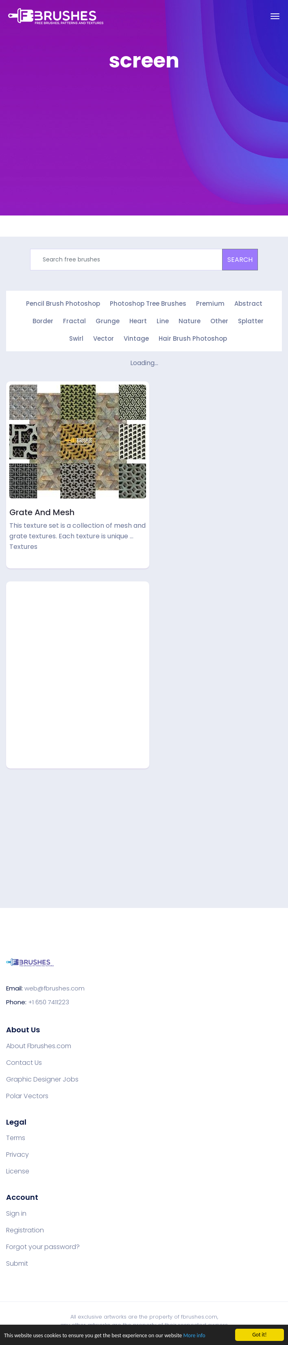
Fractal (74, 321)
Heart (138, 321)
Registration (25, 1230)
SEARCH (240, 259)
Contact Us (24, 1063)
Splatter (251, 321)
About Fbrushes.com (38, 1046)
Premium (210, 303)
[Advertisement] (147, 136)
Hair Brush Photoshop (193, 338)
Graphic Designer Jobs (42, 1079)
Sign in (16, 1214)
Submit (17, 1264)
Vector (103, 338)
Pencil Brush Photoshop (63, 303)
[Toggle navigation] (275, 16)
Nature (190, 321)
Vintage (136, 338)
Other (219, 321)
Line (163, 321)
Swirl (76, 338)
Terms (15, 1138)
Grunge (108, 321)
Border (43, 321)
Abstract (248, 303)
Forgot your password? (43, 1247)
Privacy (17, 1155)
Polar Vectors (27, 1096)
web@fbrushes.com (54, 988)
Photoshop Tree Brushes (148, 303)
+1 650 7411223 (48, 1002)
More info (194, 1336)
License (17, 1171)
